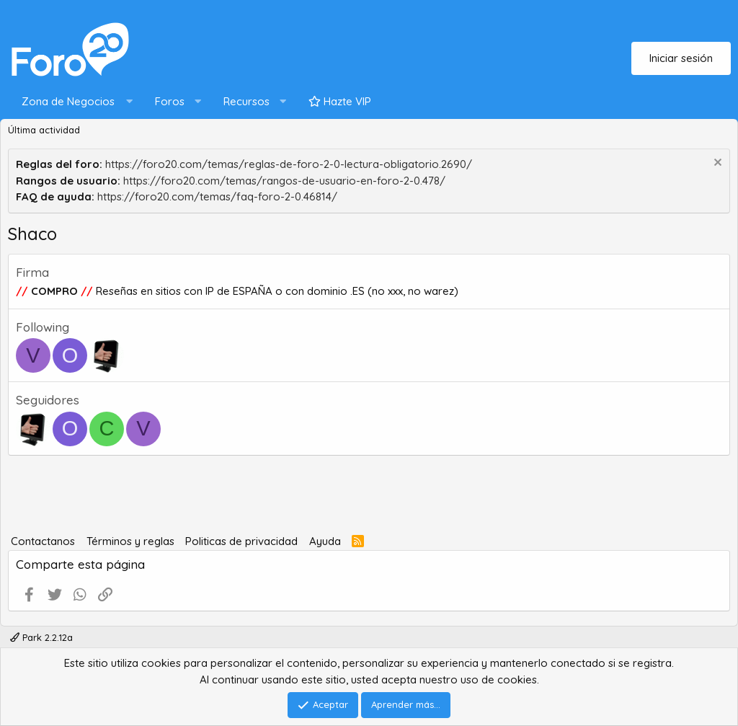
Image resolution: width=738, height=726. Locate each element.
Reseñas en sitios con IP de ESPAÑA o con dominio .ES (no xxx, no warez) (275, 291)
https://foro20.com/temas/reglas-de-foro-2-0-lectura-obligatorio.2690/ (288, 164)
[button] (74, 102)
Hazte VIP (339, 101)
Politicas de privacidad (241, 541)
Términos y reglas (130, 541)
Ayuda (325, 541)
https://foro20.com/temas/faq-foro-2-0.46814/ (217, 196)
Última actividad (44, 130)
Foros (169, 101)
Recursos (246, 101)
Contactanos (43, 541)
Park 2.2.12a (41, 637)
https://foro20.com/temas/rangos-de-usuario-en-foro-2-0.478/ (284, 180)
